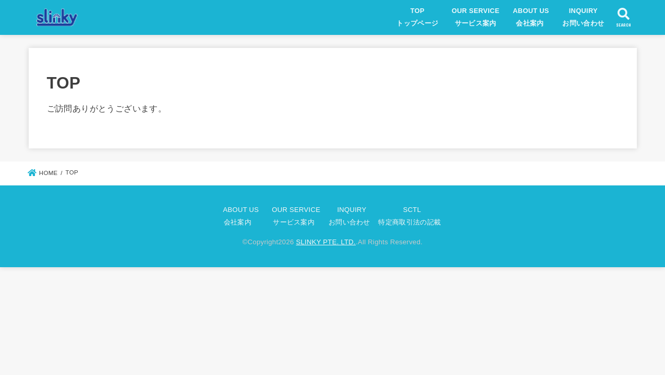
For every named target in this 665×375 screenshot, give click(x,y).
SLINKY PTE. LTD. (326, 242)
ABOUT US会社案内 (531, 17)
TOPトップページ (417, 17)
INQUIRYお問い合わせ (583, 17)
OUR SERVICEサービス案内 (476, 17)
